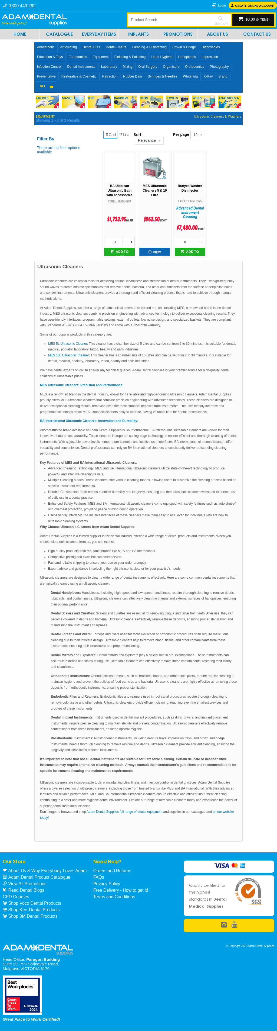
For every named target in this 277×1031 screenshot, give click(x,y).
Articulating (68, 47)
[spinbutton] (113, 242)
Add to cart (122, 252)
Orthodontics (194, 67)
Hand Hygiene (161, 57)
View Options (154, 252)
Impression (210, 57)
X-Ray (208, 76)
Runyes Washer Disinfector (190, 188)
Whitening (190, 76)
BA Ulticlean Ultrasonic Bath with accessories (120, 190)
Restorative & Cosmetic (79, 76)
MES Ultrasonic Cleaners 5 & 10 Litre (155, 190)
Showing (58, 120)
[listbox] (149, 141)
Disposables (211, 47)
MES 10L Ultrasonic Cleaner (68, 355)
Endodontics (77, 57)
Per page (181, 134)
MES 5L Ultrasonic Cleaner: (68, 344)
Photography (219, 67)
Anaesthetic (46, 47)
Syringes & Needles (162, 76)
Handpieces (187, 57)
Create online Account (255, 5)
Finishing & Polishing (130, 57)
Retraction (110, 76)
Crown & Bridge (184, 47)
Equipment (101, 57)
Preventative (46, 76)
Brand (223, 76)
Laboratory (109, 67)
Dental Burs (91, 47)
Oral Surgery (147, 67)
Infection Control (49, 67)
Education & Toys (50, 57)
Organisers (171, 67)
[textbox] (169, 20)
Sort (137, 135)
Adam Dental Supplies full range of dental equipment (124, 812)
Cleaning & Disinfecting (149, 47)
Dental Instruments (81, 67)
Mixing (128, 67)
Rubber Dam (132, 76)
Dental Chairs (116, 47)
